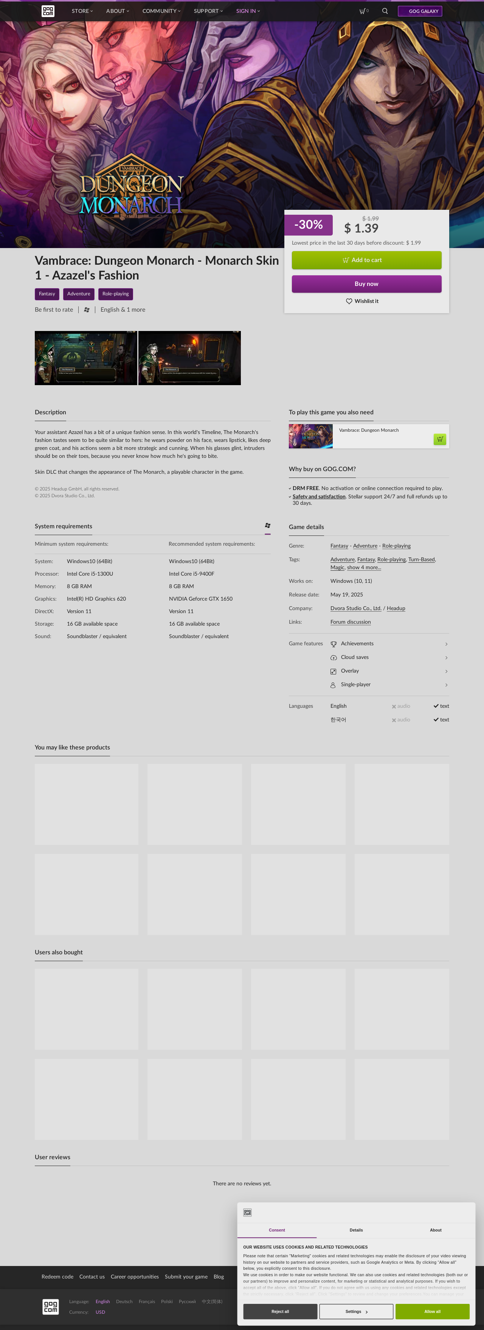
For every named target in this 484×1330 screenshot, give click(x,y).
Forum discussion (350, 622)
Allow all (432, 1311)
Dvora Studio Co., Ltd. (356, 608)
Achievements (388, 644)
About (117, 11)
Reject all (280, 1311)
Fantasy (339, 546)
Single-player (388, 685)
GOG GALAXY (424, 11)
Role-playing (396, 546)
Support (208, 11)
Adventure (365, 546)
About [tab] (436, 1230)
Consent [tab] (277, 1230)
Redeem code (57, 1277)
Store (82, 11)
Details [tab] (356, 1230)
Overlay (388, 671)
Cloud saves (388, 658)
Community (161, 11)
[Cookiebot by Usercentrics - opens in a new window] (446, 1212)
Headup (396, 608)
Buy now (367, 284)
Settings (357, 1311)
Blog (219, 1277)
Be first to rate (54, 310)
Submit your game (186, 1277)
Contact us (92, 1277)
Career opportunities (135, 1277)
